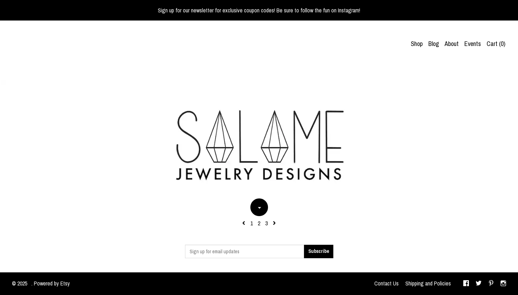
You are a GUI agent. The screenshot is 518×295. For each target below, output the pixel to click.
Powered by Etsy (52, 283)
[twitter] (479, 283)
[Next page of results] (274, 223)
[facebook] (466, 283)
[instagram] (503, 283)
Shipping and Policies (428, 283)
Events (472, 43)
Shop (417, 43)
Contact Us (386, 283)
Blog (433, 43)
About (452, 43)
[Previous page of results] (244, 223)
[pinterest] (491, 283)
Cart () (496, 43)
